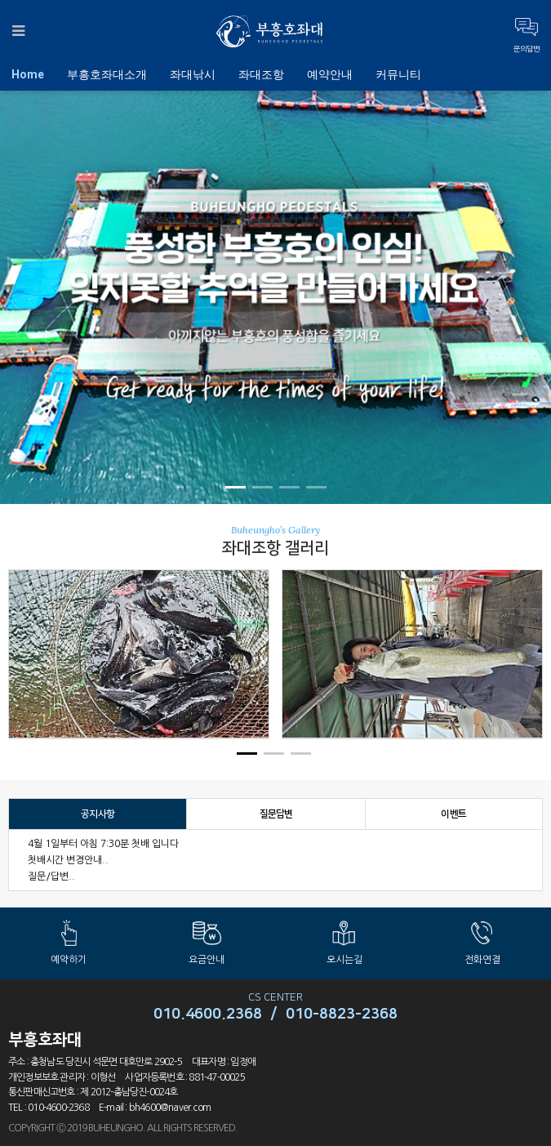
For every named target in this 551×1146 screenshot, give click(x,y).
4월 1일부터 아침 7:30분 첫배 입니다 (103, 844)
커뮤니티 (398, 74)
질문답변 (276, 814)
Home (27, 74)
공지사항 (97, 814)
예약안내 (330, 74)
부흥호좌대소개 (107, 74)
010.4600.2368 (207, 1014)
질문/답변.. (51, 876)
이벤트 (453, 814)
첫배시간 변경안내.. (68, 860)
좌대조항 (261, 74)
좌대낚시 (193, 74)
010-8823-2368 (342, 1014)
